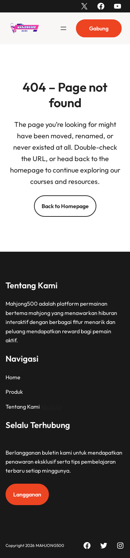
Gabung (99, 28)
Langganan (27, 494)
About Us (51, 406)
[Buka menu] (63, 28)
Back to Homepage (65, 206)
